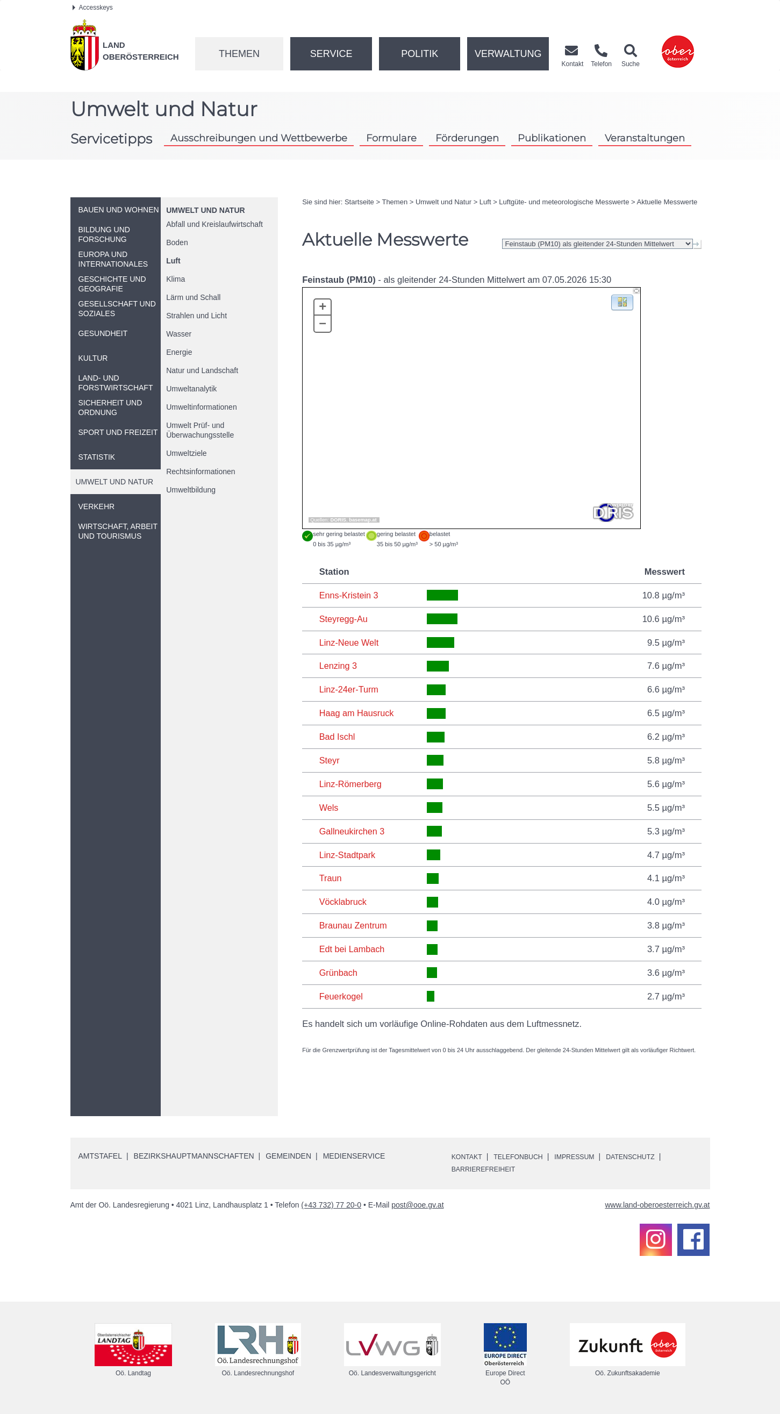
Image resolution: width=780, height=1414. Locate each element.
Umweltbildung (191, 489)
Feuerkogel (341, 996)
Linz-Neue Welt (349, 642)
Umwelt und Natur (205, 210)
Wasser (178, 334)
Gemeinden (288, 1156)
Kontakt (469, 1156)
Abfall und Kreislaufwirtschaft (214, 224)
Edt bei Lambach (352, 949)
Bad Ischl (337, 736)
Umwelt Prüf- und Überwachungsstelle (200, 430)
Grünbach (338, 972)
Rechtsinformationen (200, 471)
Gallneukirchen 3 (352, 831)
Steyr (329, 760)
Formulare (391, 138)
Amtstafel (100, 1156)
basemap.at (362, 520)
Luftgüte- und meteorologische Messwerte (564, 202)
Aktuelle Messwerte (667, 202)
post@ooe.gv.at (417, 1205)
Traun (330, 878)
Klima (175, 279)
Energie (179, 352)
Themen (239, 53)
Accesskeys (93, 7)
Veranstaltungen (645, 138)
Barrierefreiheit (488, 1169)
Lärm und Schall (193, 297)
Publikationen (552, 138)
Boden (177, 242)
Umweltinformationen (201, 407)
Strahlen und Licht (196, 315)
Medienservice (354, 1156)
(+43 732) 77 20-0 (331, 1205)
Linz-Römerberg (351, 784)
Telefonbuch (526, 1156)
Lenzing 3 (338, 665)
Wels (329, 807)
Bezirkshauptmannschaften (194, 1156)
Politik (419, 53)
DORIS (339, 520)
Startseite (359, 202)
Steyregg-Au (344, 619)
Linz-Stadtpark (347, 855)
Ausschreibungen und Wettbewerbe (258, 138)
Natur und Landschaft (202, 370)
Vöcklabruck (343, 901)
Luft (173, 260)
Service (331, 53)
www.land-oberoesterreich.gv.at (657, 1205)
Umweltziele (186, 453)
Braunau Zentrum (353, 925)
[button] (622, 302)
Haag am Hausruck (357, 713)
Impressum (588, 1156)
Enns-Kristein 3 (349, 595)
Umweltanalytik (191, 388)
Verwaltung (508, 53)
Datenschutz (650, 1156)
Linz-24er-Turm (349, 689)
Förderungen (467, 138)
